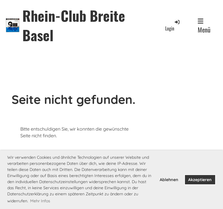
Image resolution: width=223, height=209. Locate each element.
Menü (204, 26)
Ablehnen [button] (169, 179)
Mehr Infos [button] (40, 200)
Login (172, 25)
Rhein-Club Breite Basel (73, 25)
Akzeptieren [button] (200, 179)
